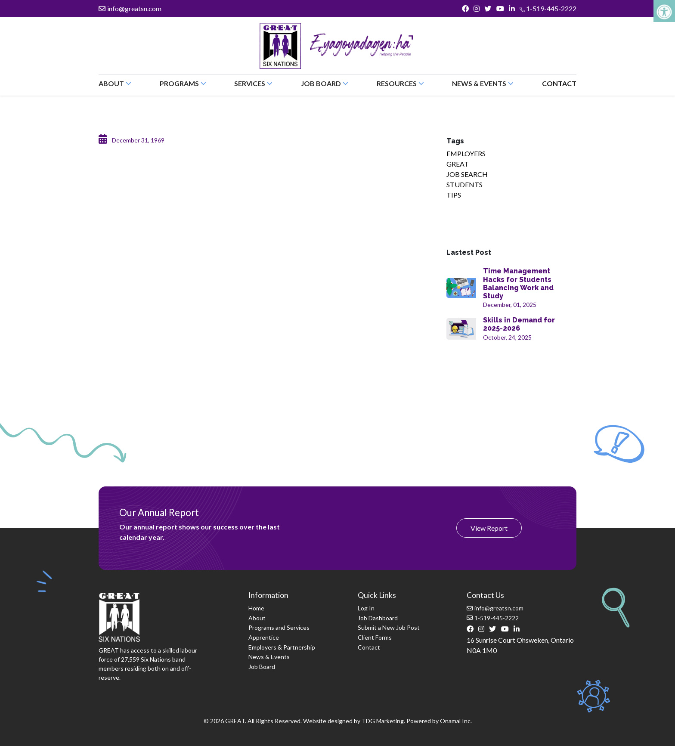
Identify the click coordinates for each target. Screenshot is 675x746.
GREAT (457, 164)
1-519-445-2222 (548, 8)
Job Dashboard (378, 618)
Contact (559, 83)
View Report (489, 528)
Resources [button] (400, 83)
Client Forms (375, 637)
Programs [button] (183, 83)
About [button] (115, 83)
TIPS (453, 195)
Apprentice (263, 637)
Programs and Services (279, 627)
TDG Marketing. (383, 720)
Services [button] (253, 83)
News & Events (269, 656)
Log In (366, 608)
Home (256, 608)
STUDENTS (464, 184)
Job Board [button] (324, 83)
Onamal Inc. (456, 720)
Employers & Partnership (281, 647)
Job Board (261, 666)
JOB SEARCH (467, 174)
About (257, 618)
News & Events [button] (483, 83)
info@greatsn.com (130, 8)
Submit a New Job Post (389, 627)
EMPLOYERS (466, 153)
